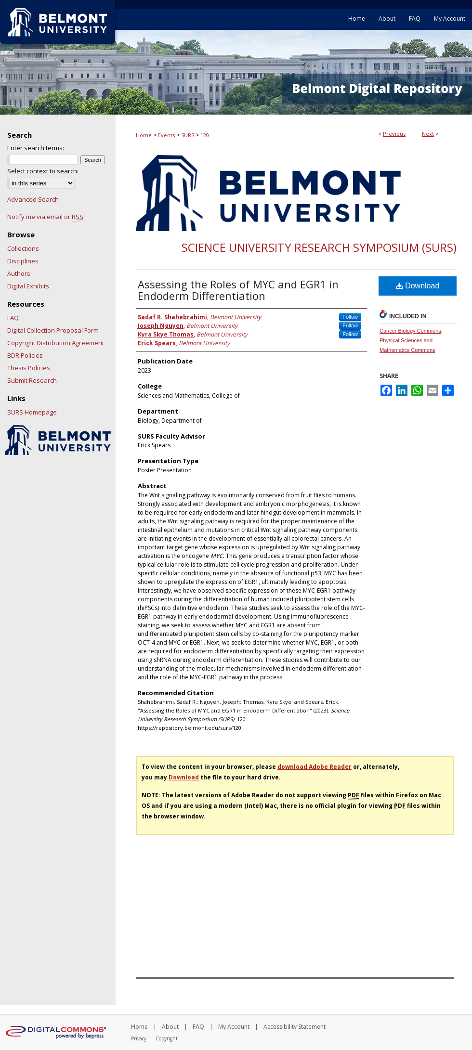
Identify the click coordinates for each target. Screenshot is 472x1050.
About (170, 1027)
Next (428, 133)
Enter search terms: (35, 147)
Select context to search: (43, 171)
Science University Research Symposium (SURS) (319, 247)
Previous (394, 133)
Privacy (138, 1038)
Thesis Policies (28, 367)
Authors (18, 273)
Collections (23, 248)
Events (166, 135)
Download (418, 286)
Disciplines (23, 261)
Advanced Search (33, 199)
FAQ (13, 317)
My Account (233, 1027)
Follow (350, 317)
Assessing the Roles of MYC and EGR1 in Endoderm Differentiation (238, 290)
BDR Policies (25, 355)
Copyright (167, 1038)
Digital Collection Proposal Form (53, 330)
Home (144, 135)
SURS (187, 135)
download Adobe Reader (314, 767)
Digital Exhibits (28, 286)
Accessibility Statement (294, 1027)
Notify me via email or (45, 216)
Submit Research (32, 380)
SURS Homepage (32, 412)
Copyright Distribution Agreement (55, 342)
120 (204, 135)
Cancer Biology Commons (410, 331)
